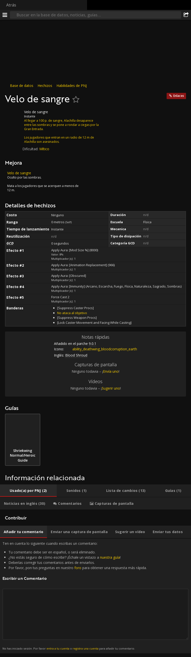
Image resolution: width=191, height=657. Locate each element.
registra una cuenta (85, 648)
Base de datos (21, 85)
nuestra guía (110, 557)
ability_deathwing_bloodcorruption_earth (101, 349)
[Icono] (13, 115)
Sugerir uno (111, 388)
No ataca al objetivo (72, 313)
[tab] (28, 490)
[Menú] (5, 15)
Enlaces (178, 96)
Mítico (44, 148)
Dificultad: (30, 148)
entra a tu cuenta (58, 648)
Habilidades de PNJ (71, 85)
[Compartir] (186, 15)
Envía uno (111, 371)
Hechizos (45, 85)
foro (77, 567)
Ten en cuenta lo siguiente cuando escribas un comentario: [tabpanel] (95, 596)
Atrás (11, 5)
